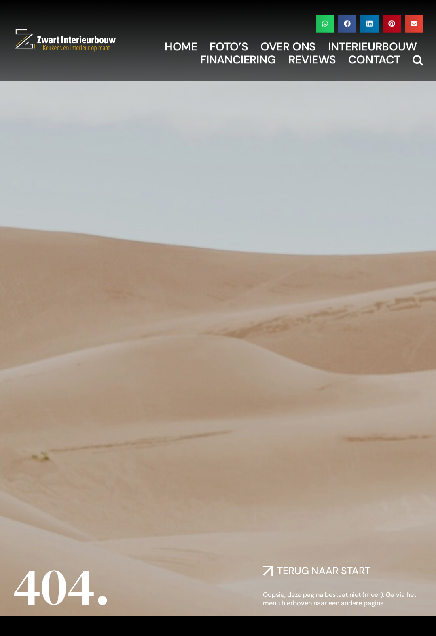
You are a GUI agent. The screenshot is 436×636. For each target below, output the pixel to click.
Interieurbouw (372, 44)
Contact (374, 57)
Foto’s (229, 44)
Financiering (238, 57)
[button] (325, 22)
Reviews (312, 57)
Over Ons (288, 44)
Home (181, 44)
